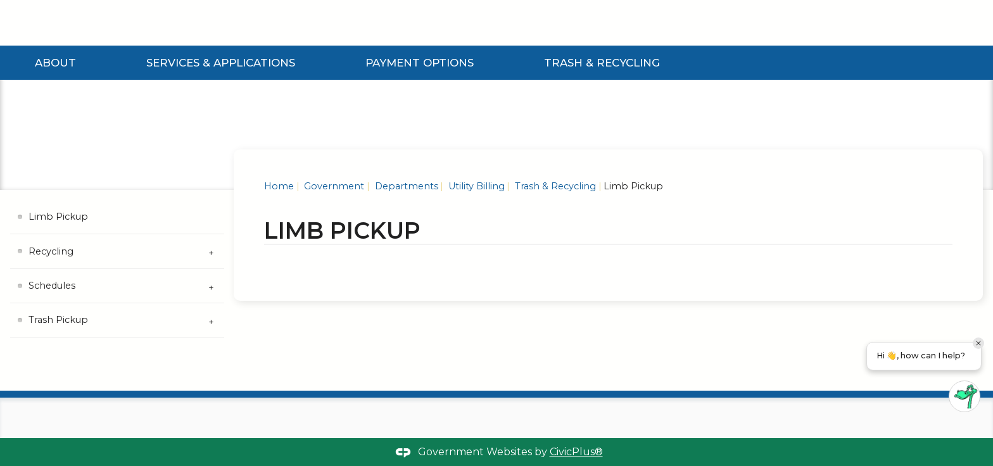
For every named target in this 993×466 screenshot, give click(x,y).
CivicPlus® (576, 452)
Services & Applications (220, 62)
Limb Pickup (58, 216)
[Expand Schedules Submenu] (211, 286)
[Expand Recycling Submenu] (211, 251)
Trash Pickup (58, 319)
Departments (405, 186)
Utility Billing (475, 186)
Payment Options (419, 62)
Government (332, 186)
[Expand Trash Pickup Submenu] (211, 320)
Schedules (51, 285)
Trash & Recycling (602, 62)
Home (279, 186)
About (55, 62)
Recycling (50, 251)
